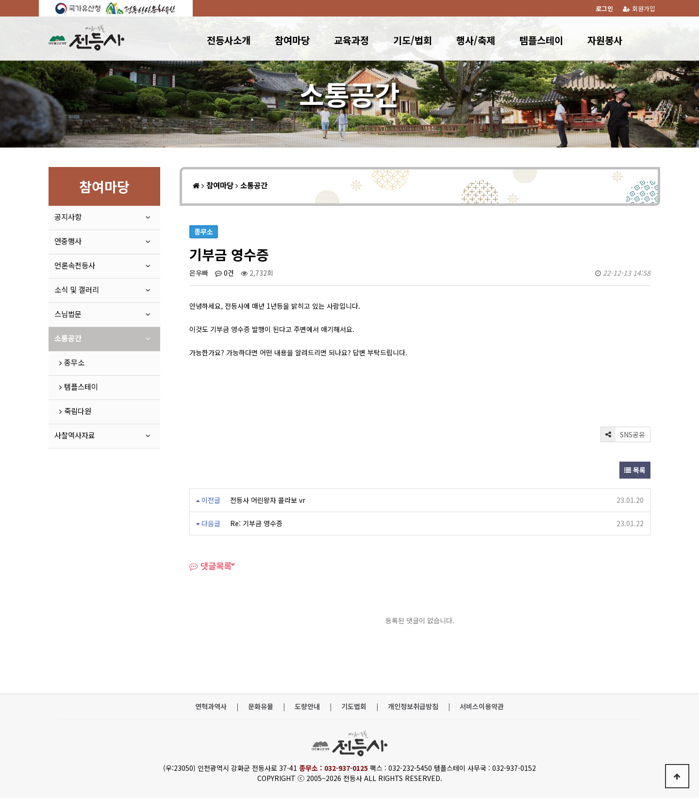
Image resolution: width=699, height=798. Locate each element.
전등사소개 (228, 40)
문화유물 (260, 706)
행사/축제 (475, 40)
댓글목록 (210, 566)
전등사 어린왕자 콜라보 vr (267, 500)
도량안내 (307, 706)
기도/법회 (412, 40)
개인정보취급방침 (413, 706)
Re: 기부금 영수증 (256, 523)
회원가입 (639, 8)
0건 (224, 273)
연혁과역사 (211, 706)
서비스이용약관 (482, 706)
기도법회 (353, 706)
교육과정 (351, 40)
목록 (635, 470)
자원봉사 (604, 40)
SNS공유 (623, 434)
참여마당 (292, 40)
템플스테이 (541, 40)
